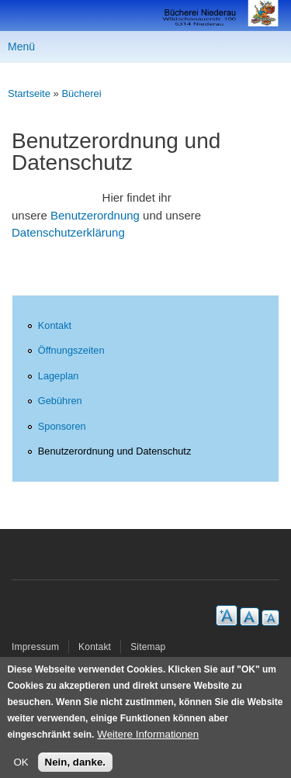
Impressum (35, 646)
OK (20, 768)
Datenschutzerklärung (68, 232)
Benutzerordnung (95, 215)
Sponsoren (62, 426)
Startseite (29, 93)
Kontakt (54, 325)
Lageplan (58, 376)
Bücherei (81, 93)
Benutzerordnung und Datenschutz (115, 451)
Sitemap (147, 646)
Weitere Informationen (148, 740)
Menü (21, 46)
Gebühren (60, 400)
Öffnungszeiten (71, 350)
